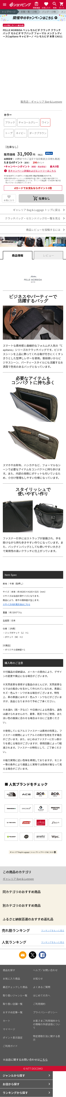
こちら (44, 1059)
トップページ (8, 11)
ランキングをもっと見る (52, 930)
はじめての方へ (41, 995)
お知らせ (38, 978)
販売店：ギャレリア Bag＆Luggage (41, 101)
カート (6, 1020)
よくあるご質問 (41, 987)
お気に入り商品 (11, 978)
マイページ (9, 1029)
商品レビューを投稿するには (43, 229)
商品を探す (9, 970)
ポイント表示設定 (13, 1037)
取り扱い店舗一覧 (13, 1004)
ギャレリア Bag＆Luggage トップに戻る (36, 210)
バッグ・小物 (49, 11)
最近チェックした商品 (15, 987)
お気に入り (9, 200)
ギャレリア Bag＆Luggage (18, 879)
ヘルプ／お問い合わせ (45, 970)
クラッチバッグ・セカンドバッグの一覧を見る (32, 218)
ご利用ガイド (10, 1046)
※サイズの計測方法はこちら (16, 604)
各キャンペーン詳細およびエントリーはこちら (32, 170)
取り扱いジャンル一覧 (15, 995)
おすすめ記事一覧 (13, 1012)
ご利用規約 (39, 1004)
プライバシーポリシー (45, 1012)
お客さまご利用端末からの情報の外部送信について (46, 1024)
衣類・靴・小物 (29, 11)
